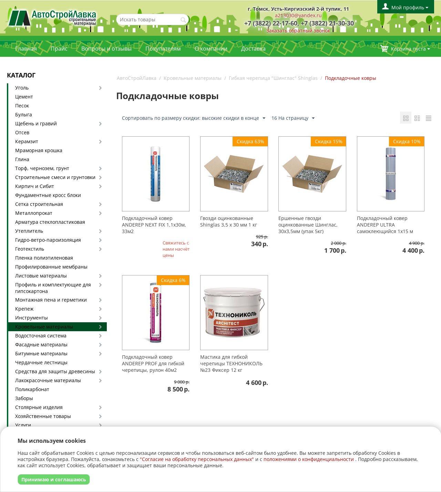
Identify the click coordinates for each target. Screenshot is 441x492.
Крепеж (24, 308)
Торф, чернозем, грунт (42, 168)
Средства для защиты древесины (55, 371)
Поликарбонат (32, 389)
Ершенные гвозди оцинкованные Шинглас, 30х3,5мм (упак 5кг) (308, 224)
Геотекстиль (29, 248)
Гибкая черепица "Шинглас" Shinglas (273, 78)
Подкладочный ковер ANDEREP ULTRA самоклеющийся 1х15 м (385, 224)
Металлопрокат (33, 213)
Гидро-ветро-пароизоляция (48, 240)
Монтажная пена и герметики (51, 299)
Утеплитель (29, 231)
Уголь (22, 87)
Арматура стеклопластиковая (50, 222)
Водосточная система (40, 335)
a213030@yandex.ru (298, 15)
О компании (211, 48)
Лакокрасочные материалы (48, 380)
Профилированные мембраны (51, 266)
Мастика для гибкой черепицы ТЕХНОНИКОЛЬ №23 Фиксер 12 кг (231, 363)
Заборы (24, 398)
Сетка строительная (39, 204)
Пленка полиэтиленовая (44, 257)
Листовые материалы (41, 275)
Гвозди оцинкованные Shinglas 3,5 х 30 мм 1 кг (228, 221)
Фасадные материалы (41, 344)
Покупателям (163, 48)
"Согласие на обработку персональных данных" (197, 459)
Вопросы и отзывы (106, 48)
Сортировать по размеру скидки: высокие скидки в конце (193, 118)
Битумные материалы (41, 353)
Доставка (253, 48)
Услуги (23, 425)
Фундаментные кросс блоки (48, 195)
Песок (22, 105)
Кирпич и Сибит (34, 186)
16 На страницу (293, 118)
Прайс (59, 48)
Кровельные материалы (44, 326)
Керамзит (26, 141)
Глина (22, 159)
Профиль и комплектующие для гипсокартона (53, 287)
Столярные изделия (39, 407)
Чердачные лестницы (41, 362)
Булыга (23, 114)
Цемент (24, 96)
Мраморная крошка (38, 150)
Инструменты (31, 317)
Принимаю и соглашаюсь (53, 479)
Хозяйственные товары (43, 416)
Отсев (22, 132)
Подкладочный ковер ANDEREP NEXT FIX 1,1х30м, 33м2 (154, 224)
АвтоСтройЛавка (136, 78)
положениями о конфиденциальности (309, 459)
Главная (26, 48)
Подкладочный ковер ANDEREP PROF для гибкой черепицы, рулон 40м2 (153, 363)
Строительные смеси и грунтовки (55, 177)
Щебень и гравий (36, 123)
